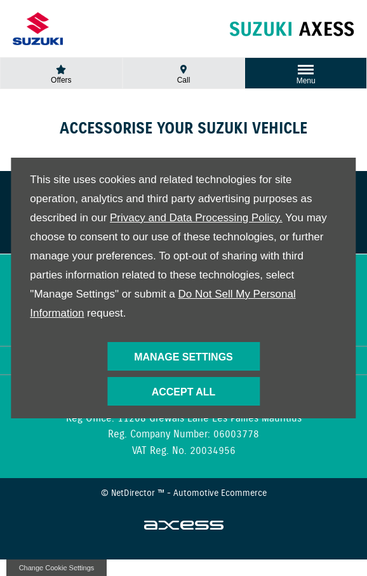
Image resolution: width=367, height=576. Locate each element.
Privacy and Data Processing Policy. (196, 218)
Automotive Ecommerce (220, 493)
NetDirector (134, 493)
